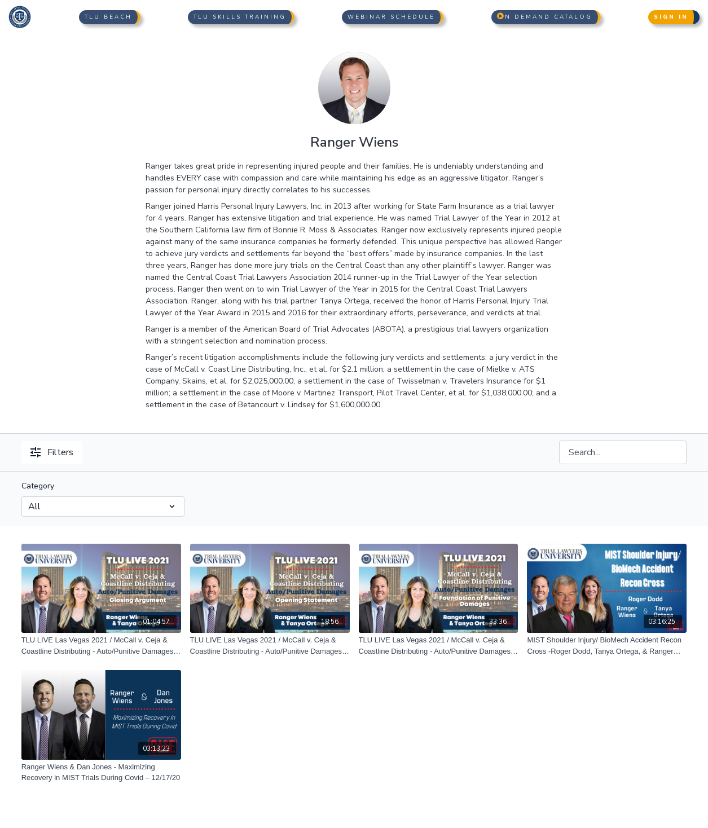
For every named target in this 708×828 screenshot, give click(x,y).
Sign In (671, 17)
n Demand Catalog (544, 17)
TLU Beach (108, 17)
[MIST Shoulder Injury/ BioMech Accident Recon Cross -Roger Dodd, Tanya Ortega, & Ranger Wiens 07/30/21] (607, 646)
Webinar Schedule (391, 17)
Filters (51, 452)
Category (37, 486)
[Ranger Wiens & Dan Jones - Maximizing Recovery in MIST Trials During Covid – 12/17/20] (101, 772)
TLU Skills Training (240, 17)
